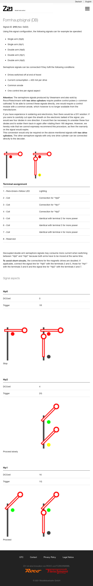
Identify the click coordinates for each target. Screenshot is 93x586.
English (88, 1)
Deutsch (78, 1)
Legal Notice (68, 557)
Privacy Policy (50, 557)
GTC (21, 557)
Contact (33, 557)
